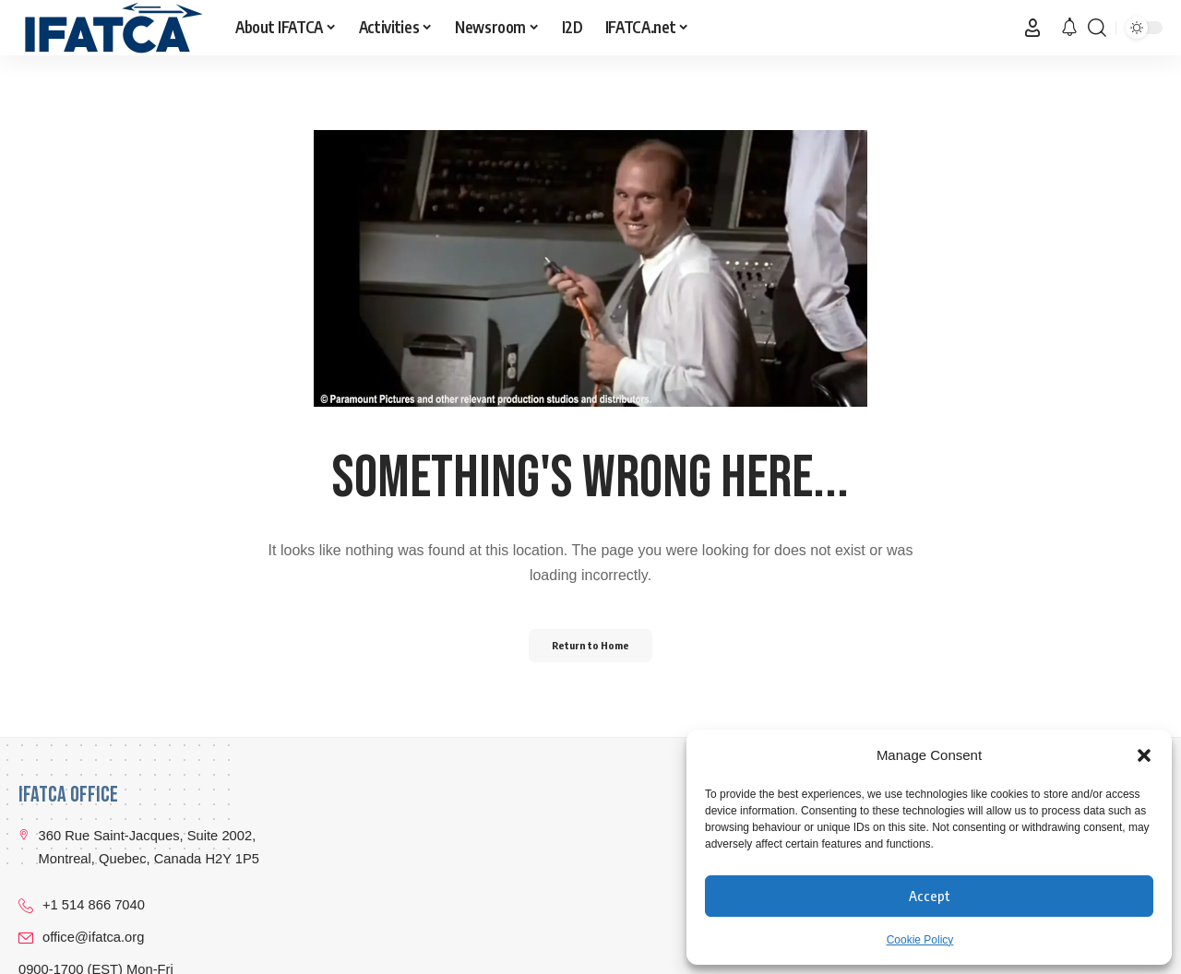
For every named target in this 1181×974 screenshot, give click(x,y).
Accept (929, 895)
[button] (1144, 755)
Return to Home (591, 645)
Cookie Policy (920, 939)
